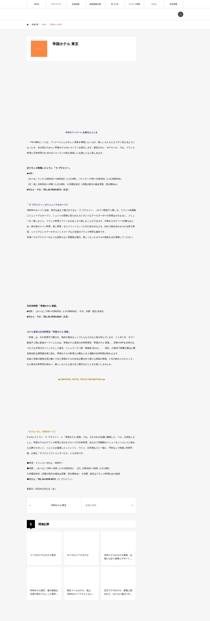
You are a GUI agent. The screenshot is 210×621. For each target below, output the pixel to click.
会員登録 (75, 4)
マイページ (56, 4)
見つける (115, 4)
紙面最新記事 (95, 4)
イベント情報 (134, 4)
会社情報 (173, 4)
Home (36, 4)
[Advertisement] (163, 247)
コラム (154, 4)
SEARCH (180, 14)
